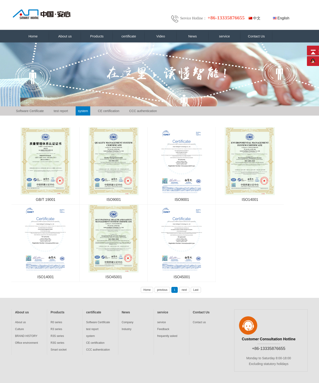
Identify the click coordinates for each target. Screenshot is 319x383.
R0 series (56, 322)
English (283, 18)
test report (61, 111)
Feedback (163, 329)
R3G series (57, 342)
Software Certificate (30, 111)
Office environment (26, 342)
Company (127, 322)
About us (65, 36)
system (83, 111)
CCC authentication (143, 111)
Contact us (199, 322)
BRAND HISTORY (26, 336)
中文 (256, 18)
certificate (128, 36)
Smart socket (59, 349)
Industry (126, 329)
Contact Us (256, 36)
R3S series (57, 336)
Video (160, 36)
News (192, 36)
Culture (19, 329)
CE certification (108, 111)
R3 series (56, 329)
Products (96, 36)
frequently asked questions (167, 336)
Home (33, 36)
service (224, 36)
